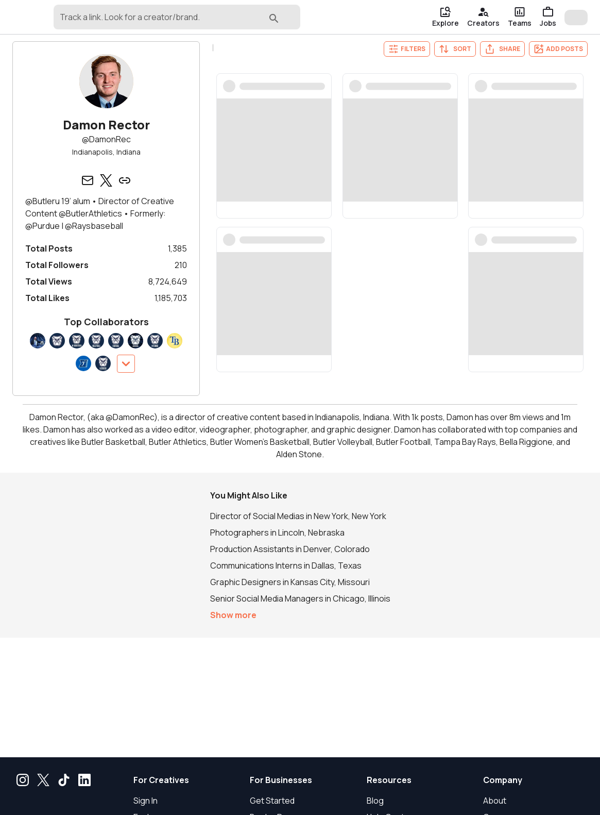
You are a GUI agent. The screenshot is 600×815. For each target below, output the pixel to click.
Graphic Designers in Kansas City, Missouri (290, 582)
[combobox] (194, 21)
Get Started (272, 800)
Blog (375, 800)
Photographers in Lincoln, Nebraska (277, 532)
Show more (233, 615)
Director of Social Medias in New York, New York (298, 516)
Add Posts (558, 49)
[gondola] (46, 17)
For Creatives (161, 780)
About (494, 800)
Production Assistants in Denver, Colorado (290, 549)
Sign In (145, 800)
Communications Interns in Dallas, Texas (286, 565)
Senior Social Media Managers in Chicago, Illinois (300, 598)
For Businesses (281, 780)
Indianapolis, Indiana (106, 152)
